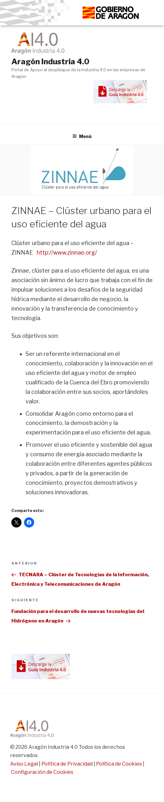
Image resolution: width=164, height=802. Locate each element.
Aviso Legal (24, 764)
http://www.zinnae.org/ (67, 252)
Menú (82, 136)
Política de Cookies (119, 764)
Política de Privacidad (67, 764)
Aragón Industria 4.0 (50, 61)
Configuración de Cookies (42, 772)
